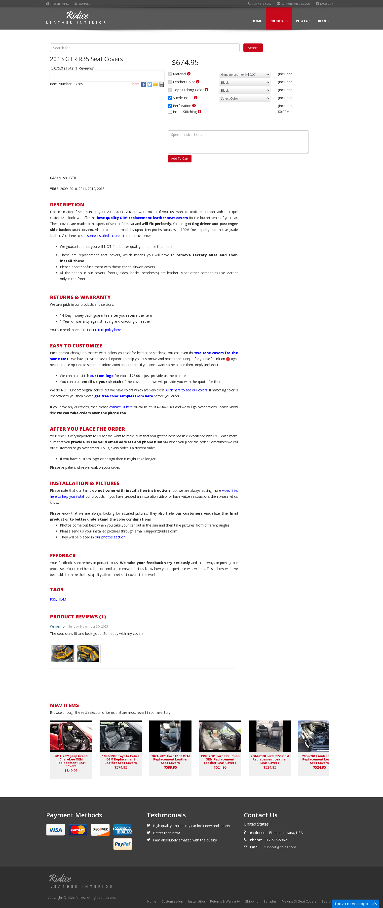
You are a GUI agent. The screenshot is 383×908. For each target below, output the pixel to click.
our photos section (110, 537)
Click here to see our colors (186, 390)
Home (257, 20)
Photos (303, 20)
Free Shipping (57, 3)
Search (327, 901)
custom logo (102, 375)
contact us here (121, 407)
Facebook (324, 3)
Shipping (251, 901)
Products (278, 20)
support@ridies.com (293, 3)
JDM (62, 599)
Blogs (323, 20)
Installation (196, 901)
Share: (135, 83)
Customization (172, 901)
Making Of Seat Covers (299, 901)
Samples (82, 3)
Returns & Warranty (225, 901)
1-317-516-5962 (259, 3)
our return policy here (105, 329)
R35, (54, 599)
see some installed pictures (101, 235)
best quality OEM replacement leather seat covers (142, 217)
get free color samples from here (123, 396)
